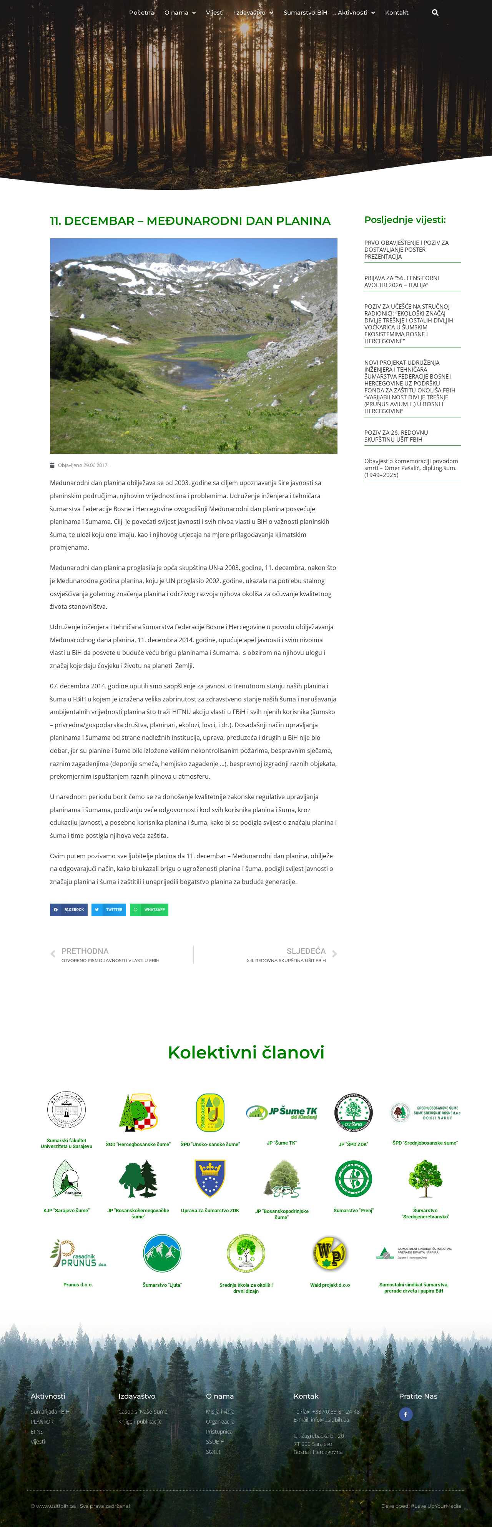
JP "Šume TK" (282, 1143)
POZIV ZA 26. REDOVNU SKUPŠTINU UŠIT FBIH (396, 436)
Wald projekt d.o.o (330, 1285)
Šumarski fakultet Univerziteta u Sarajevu (66, 1144)
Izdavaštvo (253, 16)
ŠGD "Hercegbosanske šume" (138, 1144)
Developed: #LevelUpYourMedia (421, 1506)
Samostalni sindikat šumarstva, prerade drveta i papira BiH (414, 1288)
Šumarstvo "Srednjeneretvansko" (425, 1214)
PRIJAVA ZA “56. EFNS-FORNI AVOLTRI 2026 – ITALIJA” (401, 281)
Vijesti (215, 15)
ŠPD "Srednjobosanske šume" (425, 1143)
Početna (141, 15)
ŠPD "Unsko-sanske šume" (210, 1144)
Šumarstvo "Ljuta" (162, 1285)
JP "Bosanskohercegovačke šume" (138, 1214)
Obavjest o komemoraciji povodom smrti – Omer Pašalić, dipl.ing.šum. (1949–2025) (411, 468)
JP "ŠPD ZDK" (353, 1144)
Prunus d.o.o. (78, 1285)
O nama (180, 16)
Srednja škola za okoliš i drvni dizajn (246, 1288)
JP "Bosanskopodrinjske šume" (282, 1214)
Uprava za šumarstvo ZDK (210, 1210)
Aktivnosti (356, 16)
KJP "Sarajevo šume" (66, 1210)
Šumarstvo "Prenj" (354, 1210)
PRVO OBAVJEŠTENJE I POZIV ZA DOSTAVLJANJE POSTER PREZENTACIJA (406, 249)
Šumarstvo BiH (305, 15)
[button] (435, 15)
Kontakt (397, 15)
